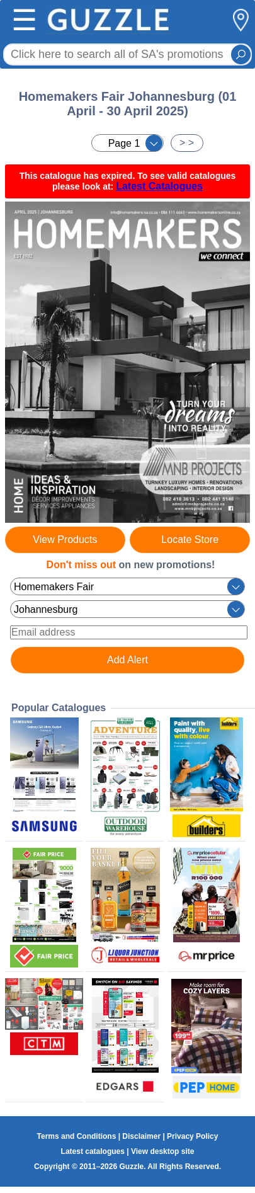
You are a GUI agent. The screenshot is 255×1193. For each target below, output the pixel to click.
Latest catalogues (93, 1151)
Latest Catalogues (159, 186)
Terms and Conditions (76, 1136)
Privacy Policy (192, 1136)
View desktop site (162, 1151)
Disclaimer (141, 1136)
